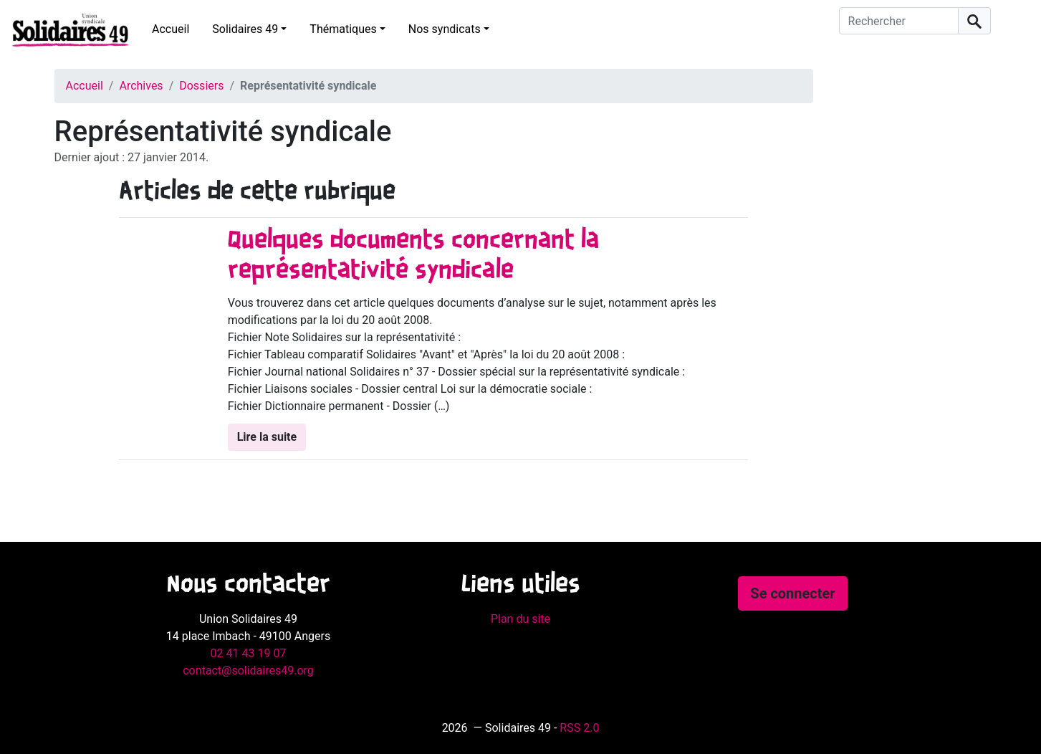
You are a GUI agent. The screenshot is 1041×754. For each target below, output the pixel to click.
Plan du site (520, 619)
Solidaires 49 (245, 29)
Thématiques (343, 29)
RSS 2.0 (579, 728)
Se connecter (792, 593)
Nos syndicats (444, 29)
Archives (141, 85)
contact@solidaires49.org (248, 670)
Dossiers (201, 85)
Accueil (170, 29)
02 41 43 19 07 (249, 653)
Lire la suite (267, 437)
